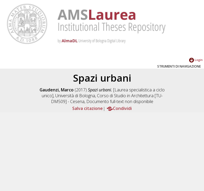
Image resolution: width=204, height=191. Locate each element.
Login (196, 60)
